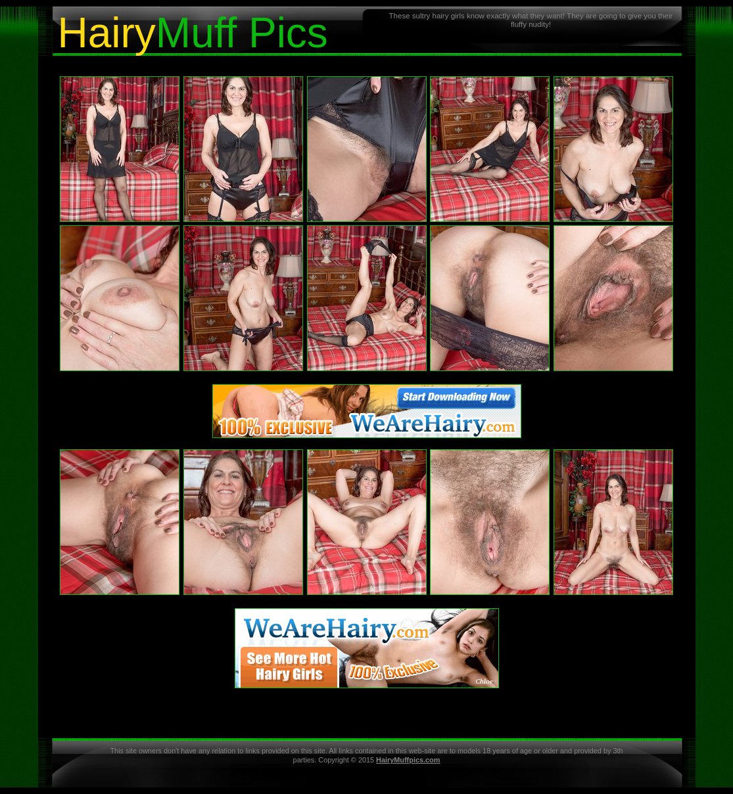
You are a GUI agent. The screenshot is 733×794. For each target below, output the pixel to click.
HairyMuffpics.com (408, 760)
